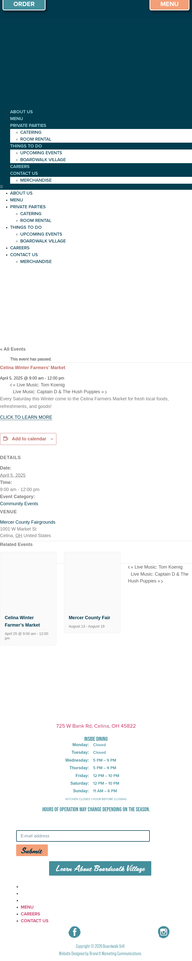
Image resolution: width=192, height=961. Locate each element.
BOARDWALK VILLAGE (43, 159)
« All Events (13, 349)
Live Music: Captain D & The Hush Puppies (58, 391)
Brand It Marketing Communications (115, 953)
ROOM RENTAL (35, 139)
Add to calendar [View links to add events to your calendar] (29, 438)
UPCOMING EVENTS (41, 152)
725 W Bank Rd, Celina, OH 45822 (96, 726)
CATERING (30, 132)
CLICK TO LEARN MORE (26, 417)
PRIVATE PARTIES (28, 125)
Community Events (19, 503)
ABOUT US (21, 111)
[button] (96, 187)
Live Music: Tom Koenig (39, 384)
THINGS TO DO (26, 146)
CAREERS (20, 166)
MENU (16, 118)
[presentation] (28, 607)
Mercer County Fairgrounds (27, 522)
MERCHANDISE (36, 180)
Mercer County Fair (89, 617)
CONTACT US (24, 173)
